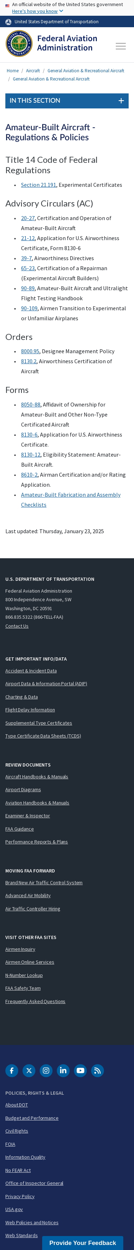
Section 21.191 (38, 184)
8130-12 (30, 454)
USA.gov (14, 1209)
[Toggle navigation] (121, 46)
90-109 (29, 308)
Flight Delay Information (30, 709)
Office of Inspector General (34, 1183)
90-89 (28, 288)
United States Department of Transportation (57, 21)
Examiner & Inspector (27, 815)
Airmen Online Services (29, 962)
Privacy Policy (20, 1196)
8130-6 (29, 434)
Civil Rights (16, 1131)
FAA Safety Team (23, 988)
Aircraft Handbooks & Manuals (36, 776)
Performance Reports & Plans (36, 841)
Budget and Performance (32, 1118)
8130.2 (28, 361)
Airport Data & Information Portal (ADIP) (46, 683)
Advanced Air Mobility (28, 895)
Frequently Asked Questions (35, 1001)
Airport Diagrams (23, 789)
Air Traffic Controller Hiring (32, 908)
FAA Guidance (19, 829)
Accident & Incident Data (31, 670)
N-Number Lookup (24, 975)
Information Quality (25, 1157)
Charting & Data (21, 697)
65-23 (28, 268)
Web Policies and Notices (32, 1222)
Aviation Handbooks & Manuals (37, 802)
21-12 (28, 238)
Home (13, 71)
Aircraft (33, 71)
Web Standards (21, 1235)
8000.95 (30, 351)
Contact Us (17, 626)
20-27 (28, 218)
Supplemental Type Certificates (38, 723)
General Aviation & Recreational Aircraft (86, 71)
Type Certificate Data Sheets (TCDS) (43, 736)
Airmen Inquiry (20, 949)
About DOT (16, 1104)
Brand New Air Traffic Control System (44, 882)
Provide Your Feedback (82, 1243)
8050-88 (30, 404)
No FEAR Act (18, 1170)
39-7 (26, 258)
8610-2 (29, 474)
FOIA (10, 1144)
